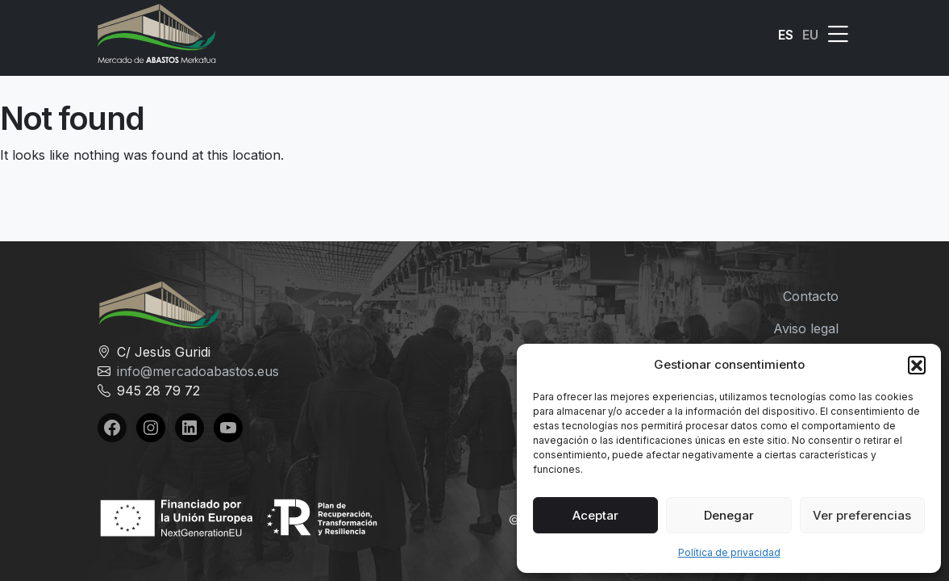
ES (785, 35)
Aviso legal (806, 328)
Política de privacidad (729, 552)
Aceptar (595, 515)
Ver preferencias (862, 515)
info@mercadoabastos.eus (198, 371)
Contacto (811, 296)
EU (810, 35)
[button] (917, 365)
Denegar (729, 515)
